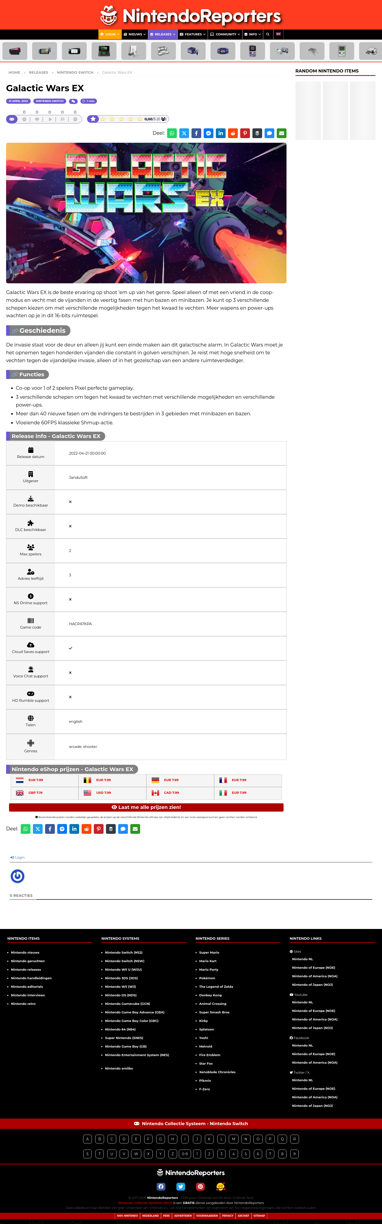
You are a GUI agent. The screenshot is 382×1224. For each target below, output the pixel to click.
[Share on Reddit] (233, 133)
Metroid (205, 1046)
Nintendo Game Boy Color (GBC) (131, 1021)
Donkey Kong (210, 995)
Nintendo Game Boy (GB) (125, 1046)
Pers (166, 1215)
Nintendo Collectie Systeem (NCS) (145, 1203)
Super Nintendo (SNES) (124, 1038)
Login (108, 34)
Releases (161, 34)
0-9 (185, 1154)
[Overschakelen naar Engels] (278, 34)
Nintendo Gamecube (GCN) (127, 1004)
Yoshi (203, 1038)
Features (191, 34)
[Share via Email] (281, 133)
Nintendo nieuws (25, 952)
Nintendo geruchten (28, 961)
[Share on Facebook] (196, 133)
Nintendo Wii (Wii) (120, 987)
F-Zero (204, 1089)
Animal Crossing (213, 1004)
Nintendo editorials (27, 987)
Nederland (150, 1215)
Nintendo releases (26, 969)
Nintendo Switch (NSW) (124, 961)
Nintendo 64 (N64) (120, 1029)
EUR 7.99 (29, 780)
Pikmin (205, 1080)
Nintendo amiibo (119, 1068)
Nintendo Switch (50, 101)
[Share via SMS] (269, 133)
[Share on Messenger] (208, 133)
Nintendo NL (302, 959)
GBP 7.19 (29, 793)
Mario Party (209, 969)
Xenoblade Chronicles (217, 1072)
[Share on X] (184, 133)
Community (223, 34)
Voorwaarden (207, 1215)
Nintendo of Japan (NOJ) (312, 985)
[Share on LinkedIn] (221, 133)
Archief (243, 1215)
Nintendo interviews (28, 995)
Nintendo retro (23, 1004)
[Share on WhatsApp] (172, 133)
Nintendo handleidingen (31, 978)
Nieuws (133, 34)
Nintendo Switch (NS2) (124, 952)
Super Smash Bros (214, 1012)
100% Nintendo (127, 1215)
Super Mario (209, 952)
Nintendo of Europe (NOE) (313, 967)
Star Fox (206, 1063)
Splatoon (206, 1029)
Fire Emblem (209, 1055)
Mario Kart (208, 961)
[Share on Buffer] (257, 133)
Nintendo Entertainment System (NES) (137, 1055)
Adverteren (183, 1215)
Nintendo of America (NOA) (314, 976)
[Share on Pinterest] (245, 133)
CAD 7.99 (165, 793)
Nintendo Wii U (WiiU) (123, 969)
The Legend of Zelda (216, 987)
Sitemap (259, 1215)
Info (251, 34)
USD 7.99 (97, 793)
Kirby (203, 1021)
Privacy (227, 1215)
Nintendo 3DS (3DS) (121, 978)
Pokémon (207, 978)
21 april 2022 (18, 101)
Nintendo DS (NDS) (120, 995)
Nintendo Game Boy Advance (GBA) (134, 1012)
